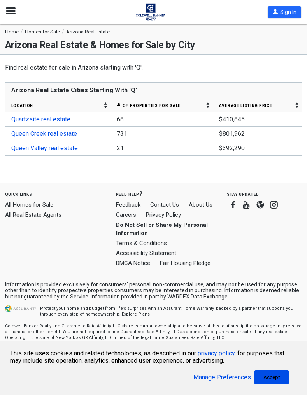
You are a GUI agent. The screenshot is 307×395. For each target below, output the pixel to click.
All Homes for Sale (29, 204)
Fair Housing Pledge (185, 263)
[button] (284, 12)
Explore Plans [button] (136, 314)
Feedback (128, 205)
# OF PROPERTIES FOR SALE (149, 105)
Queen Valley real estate (44, 148)
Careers (126, 214)
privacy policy (216, 353)
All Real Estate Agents (33, 214)
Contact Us (164, 204)
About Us (200, 204)
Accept (271, 377)
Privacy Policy (163, 214)
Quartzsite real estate (40, 119)
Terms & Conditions (141, 243)
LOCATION (22, 105)
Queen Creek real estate (44, 133)
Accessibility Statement (146, 252)
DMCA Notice (133, 263)
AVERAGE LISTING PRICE (245, 105)
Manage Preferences (222, 377)
